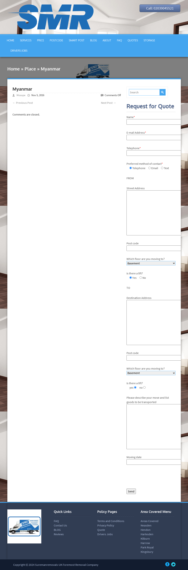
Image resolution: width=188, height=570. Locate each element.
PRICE (40, 40)
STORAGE (149, 40)
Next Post (108, 103)
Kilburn (145, 538)
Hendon (146, 530)
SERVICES (25, 40)
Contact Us (60, 525)
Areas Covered (149, 521)
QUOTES (133, 40)
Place (30, 69)
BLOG (93, 40)
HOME (10, 40)
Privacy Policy (105, 525)
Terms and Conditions (110, 521)
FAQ (119, 40)
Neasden (146, 525)
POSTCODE (56, 40)
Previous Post (22, 103)
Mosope (21, 95)
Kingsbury (147, 552)
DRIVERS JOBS (18, 50)
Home (13, 69)
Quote (101, 530)
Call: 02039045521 (160, 8)
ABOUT (107, 40)
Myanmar (22, 89)
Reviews (59, 534)
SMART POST (76, 40)
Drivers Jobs (105, 534)
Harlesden (147, 534)
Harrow (145, 543)
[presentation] (154, 477)
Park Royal (147, 547)
